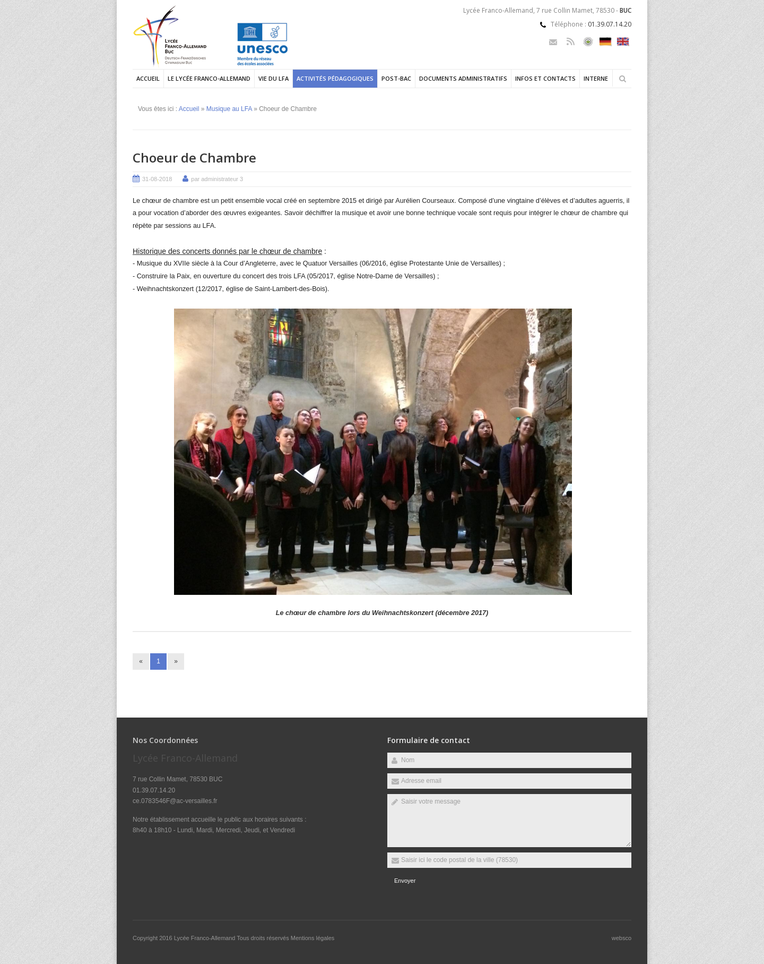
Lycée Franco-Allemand (205, 938)
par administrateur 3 (217, 179)
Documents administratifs (463, 78)
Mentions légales (313, 938)
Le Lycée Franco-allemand (209, 78)
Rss (570, 41)
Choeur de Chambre (194, 157)
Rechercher (622, 79)
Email (553, 41)
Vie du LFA (273, 78)
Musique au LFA (229, 109)
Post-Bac (396, 78)
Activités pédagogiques (335, 78)
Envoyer (404, 880)
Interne (596, 78)
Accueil (148, 78)
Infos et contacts (545, 78)
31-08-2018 (157, 179)
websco (621, 938)
